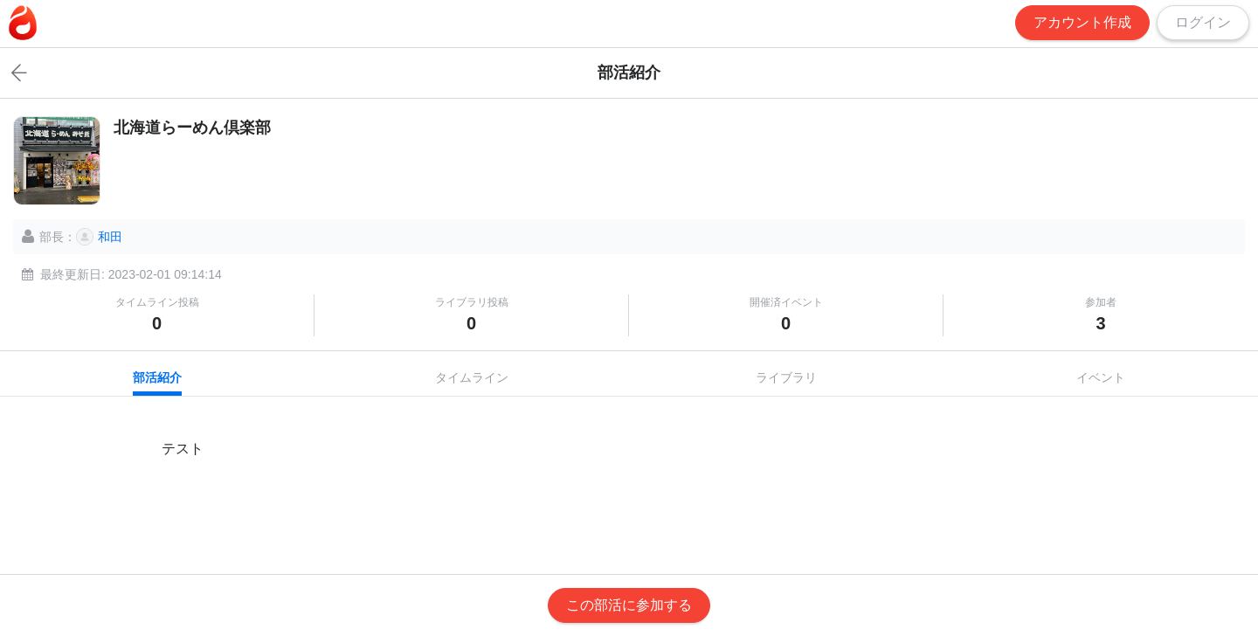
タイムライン (471, 377)
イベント (1100, 377)
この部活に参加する (629, 605)
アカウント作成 (1082, 22)
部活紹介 (157, 377)
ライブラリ (786, 377)
